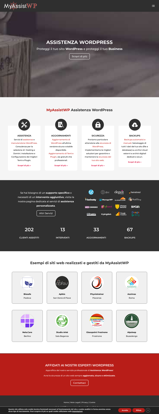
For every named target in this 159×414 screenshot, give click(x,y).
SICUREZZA (98, 135)
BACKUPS (134, 135)
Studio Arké (62, 332)
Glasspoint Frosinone (97, 332)
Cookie (92, 402)
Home (66, 402)
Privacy (85, 402)
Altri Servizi (46, 213)
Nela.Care (27, 332)
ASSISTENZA (24, 135)
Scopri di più (79, 56)
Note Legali (75, 402)
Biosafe (27, 294)
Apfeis (62, 294)
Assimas (131, 294)
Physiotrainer (97, 294)
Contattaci (79, 382)
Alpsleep (131, 332)
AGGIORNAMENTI (61, 135)
